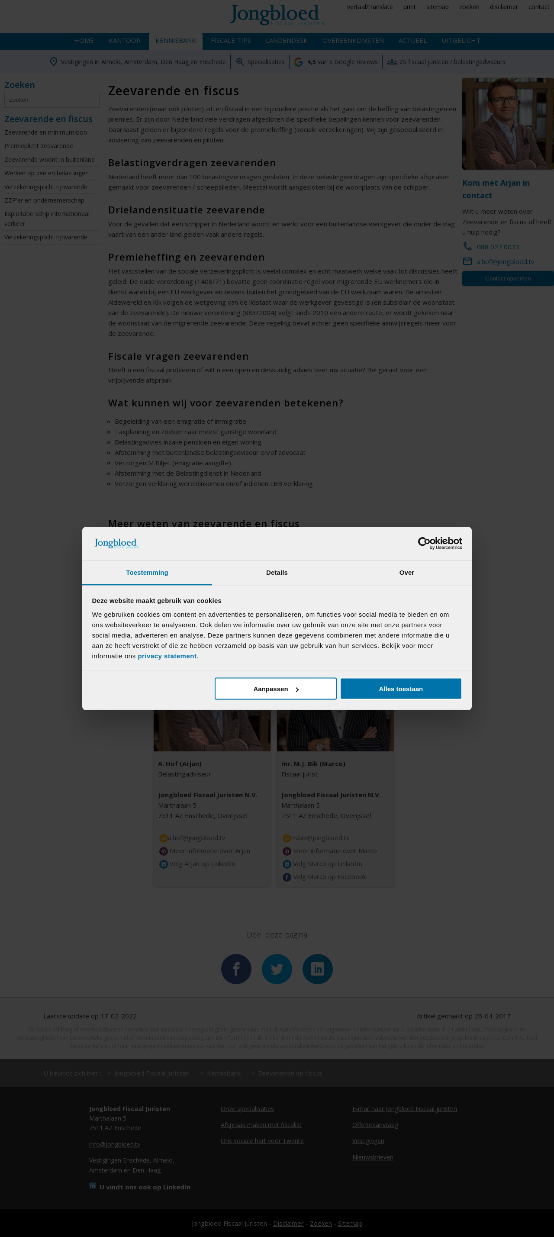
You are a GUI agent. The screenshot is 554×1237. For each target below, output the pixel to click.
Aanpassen (276, 689)
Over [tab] (407, 572)
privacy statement (167, 655)
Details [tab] (277, 572)
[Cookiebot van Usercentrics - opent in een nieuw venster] (424, 543)
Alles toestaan (401, 689)
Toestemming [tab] (147, 572)
